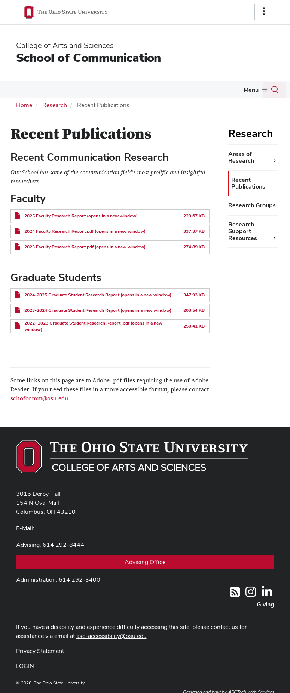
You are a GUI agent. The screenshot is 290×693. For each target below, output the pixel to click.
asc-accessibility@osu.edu (111, 636)
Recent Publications (248, 183)
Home (24, 105)
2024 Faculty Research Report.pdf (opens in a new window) (85, 231)
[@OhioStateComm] (250, 594)
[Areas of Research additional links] (274, 160)
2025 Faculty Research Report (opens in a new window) (81, 216)
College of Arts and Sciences (65, 45)
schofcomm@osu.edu (39, 398)
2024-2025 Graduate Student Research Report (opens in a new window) (97, 295)
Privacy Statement (40, 651)
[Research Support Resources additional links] (274, 238)
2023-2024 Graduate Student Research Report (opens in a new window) (97, 310)
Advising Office (145, 562)
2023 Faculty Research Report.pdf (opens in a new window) (85, 247)
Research (54, 105)
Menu (251, 90)
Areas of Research (241, 157)
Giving (265, 604)
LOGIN (25, 666)
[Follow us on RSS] (235, 594)
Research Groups (252, 205)
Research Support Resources (242, 231)
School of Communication (88, 57)
